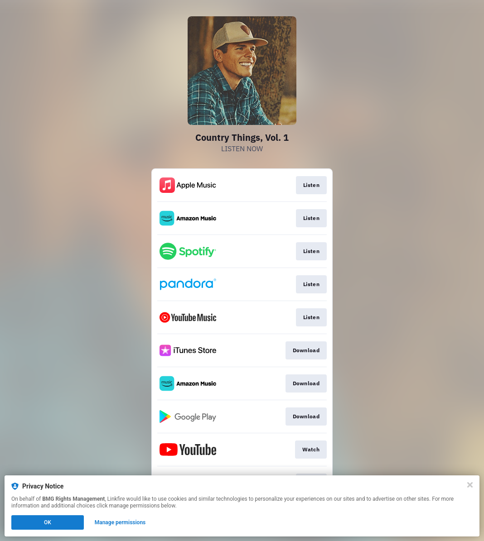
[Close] (470, 485)
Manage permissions (120, 522)
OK (47, 522)
